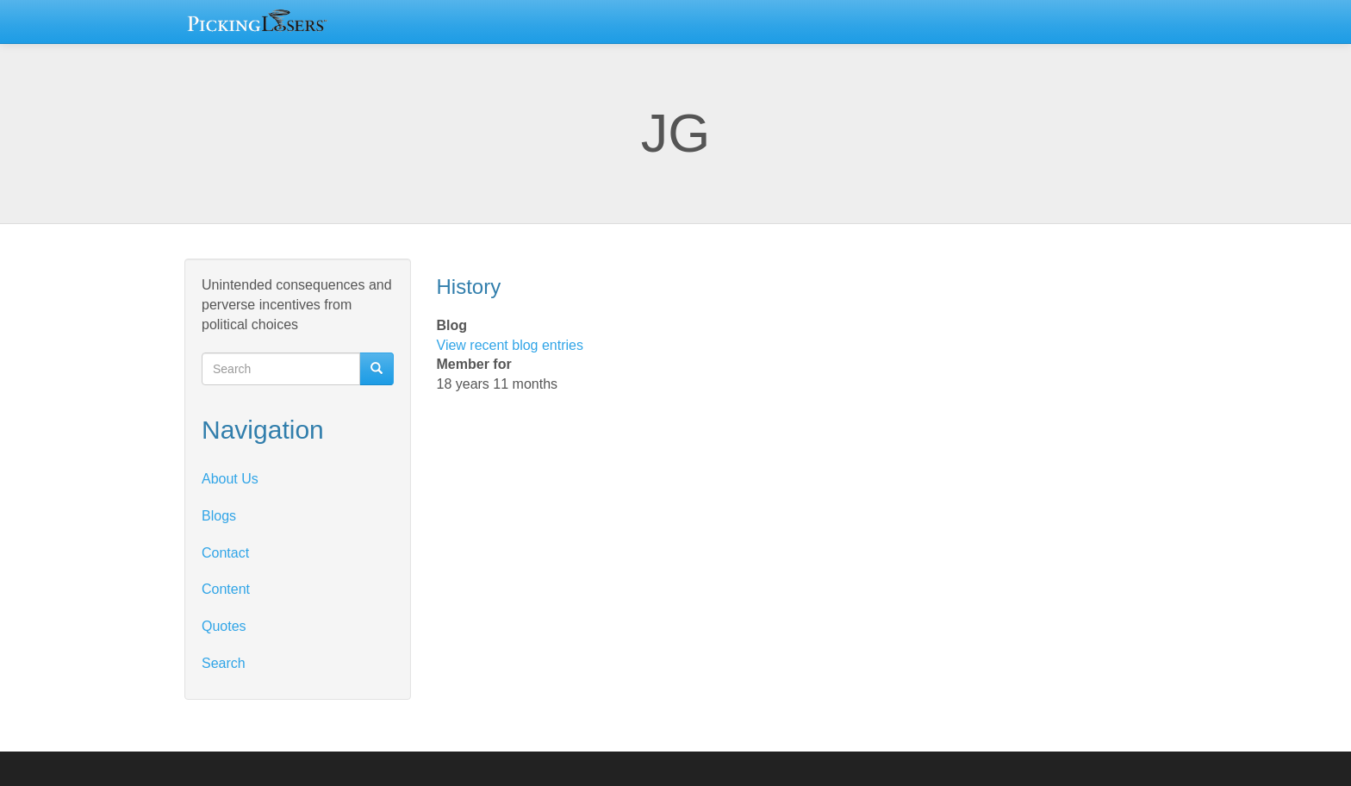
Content (226, 589)
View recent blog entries (510, 345)
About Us (230, 478)
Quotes (224, 626)
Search (224, 663)
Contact (225, 553)
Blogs (219, 515)
